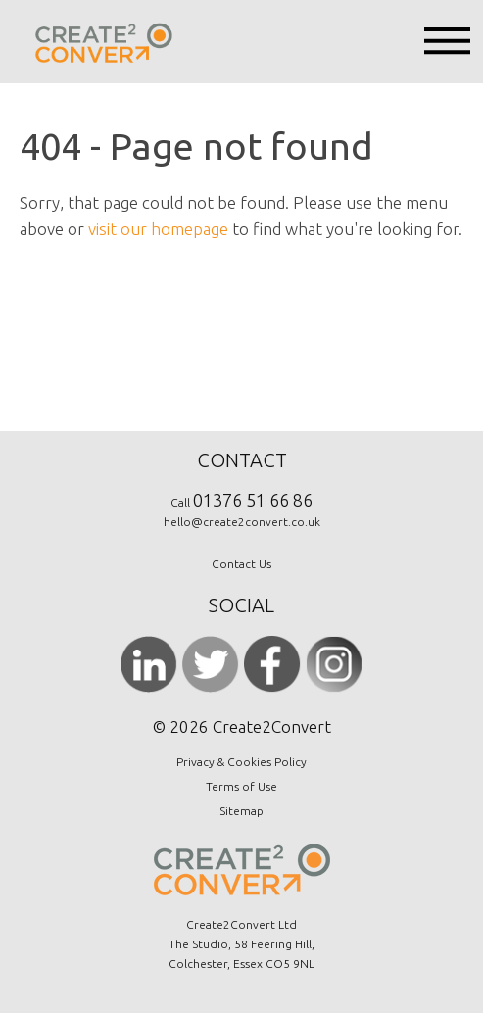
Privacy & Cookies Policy (241, 761)
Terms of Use (241, 786)
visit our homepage (158, 228)
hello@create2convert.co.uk (242, 521)
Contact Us (241, 563)
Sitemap (241, 810)
